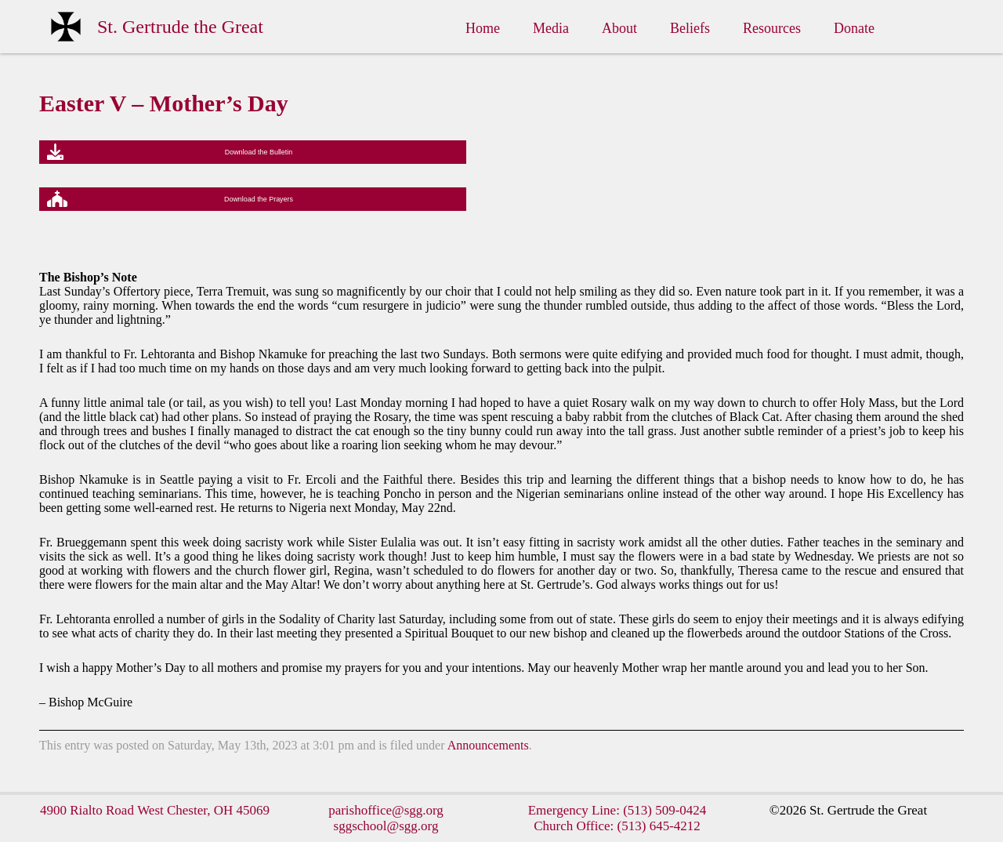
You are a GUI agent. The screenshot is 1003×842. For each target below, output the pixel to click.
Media (551, 28)
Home (482, 28)
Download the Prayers (258, 199)
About (619, 28)
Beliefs (690, 28)
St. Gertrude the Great (180, 26)
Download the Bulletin (259, 152)
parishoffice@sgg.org (386, 810)
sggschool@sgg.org (386, 825)
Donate (854, 28)
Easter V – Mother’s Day (163, 103)
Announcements (488, 745)
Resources (772, 28)
